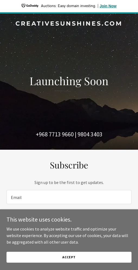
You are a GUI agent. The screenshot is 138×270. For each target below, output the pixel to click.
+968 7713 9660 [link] (55, 134)
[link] (69, 24)
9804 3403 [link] (90, 134)
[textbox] (69, 197)
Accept (68, 257)
